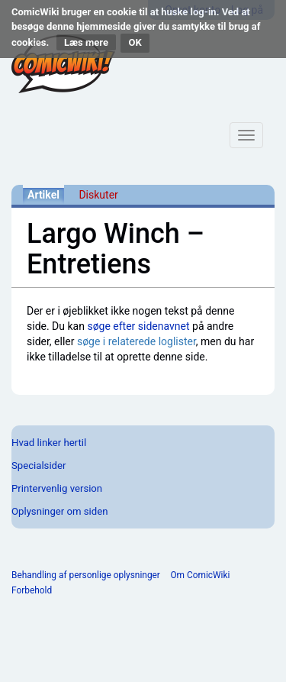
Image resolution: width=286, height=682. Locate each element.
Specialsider (38, 465)
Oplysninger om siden (59, 511)
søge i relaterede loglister (136, 341)
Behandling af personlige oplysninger (85, 575)
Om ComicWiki (200, 575)
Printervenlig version (56, 488)
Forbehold (31, 590)
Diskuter (98, 195)
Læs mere (86, 42)
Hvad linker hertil (48, 442)
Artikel (43, 195)
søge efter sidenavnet (138, 326)
